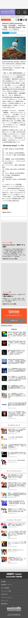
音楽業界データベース (6, 584)
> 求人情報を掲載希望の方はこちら (14, 315)
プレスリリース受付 (6, 591)
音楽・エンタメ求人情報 (14, 312)
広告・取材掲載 (6, 19)
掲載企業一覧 (14, 320)
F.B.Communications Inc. (15, 614)
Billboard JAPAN (6, 212)
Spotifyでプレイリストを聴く (10, 303)
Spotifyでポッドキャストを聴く (10, 258)
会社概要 (3, 581)
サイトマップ (4, 600)
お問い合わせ (4, 594)
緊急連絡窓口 (4, 603)
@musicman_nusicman (6, 325)
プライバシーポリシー (6, 597)
